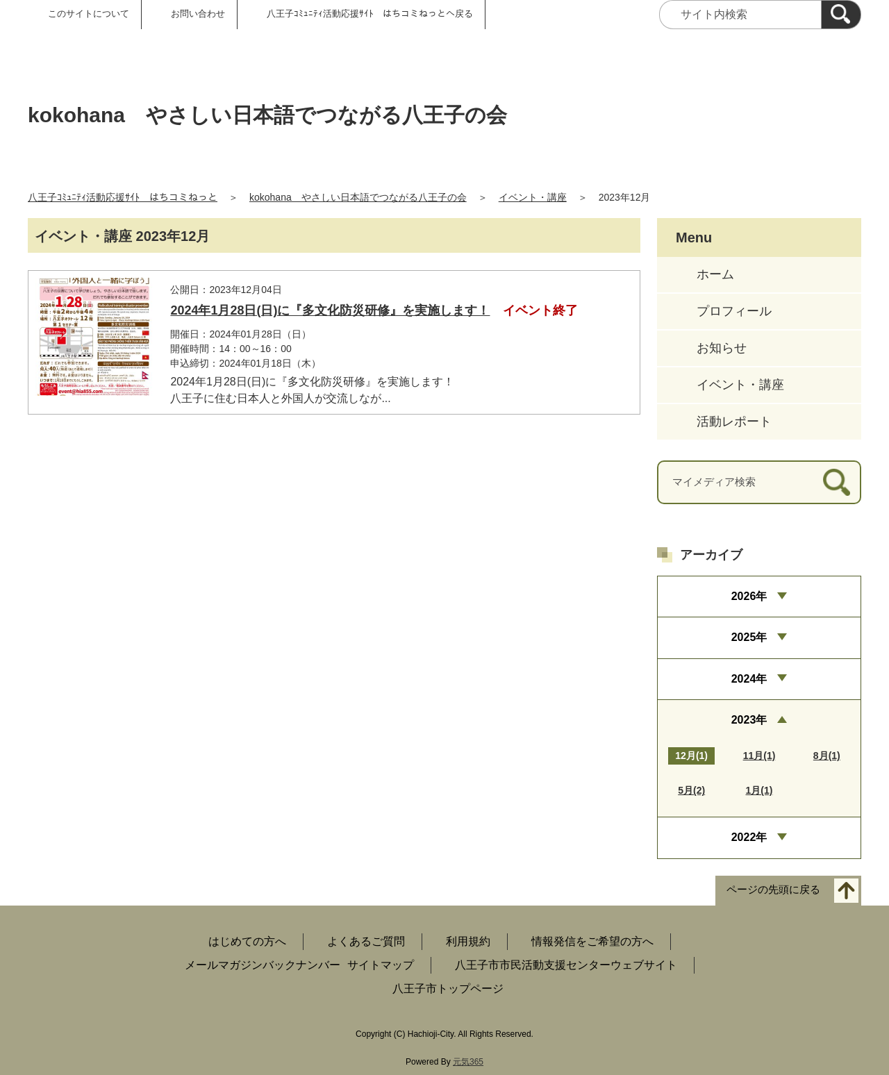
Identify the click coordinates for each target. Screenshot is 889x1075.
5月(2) (691, 790)
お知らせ (722, 348)
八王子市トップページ (448, 988)
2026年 (749, 596)
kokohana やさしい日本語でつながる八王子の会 (358, 197)
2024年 (749, 679)
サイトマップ (380, 965)
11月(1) (759, 755)
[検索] (841, 14)
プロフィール (734, 311)
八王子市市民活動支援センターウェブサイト (566, 965)
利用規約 (468, 941)
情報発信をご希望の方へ (592, 941)
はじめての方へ (247, 941)
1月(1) (759, 790)
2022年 (749, 837)
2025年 (749, 637)
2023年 (749, 720)
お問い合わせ (198, 13)
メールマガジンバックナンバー (262, 965)
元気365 (468, 1062)
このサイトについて (88, 13)
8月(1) (826, 755)
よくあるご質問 (366, 941)
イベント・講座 (533, 197)
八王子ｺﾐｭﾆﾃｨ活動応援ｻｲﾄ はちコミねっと (122, 197)
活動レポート (734, 421)
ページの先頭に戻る (773, 889)
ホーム (715, 274)
